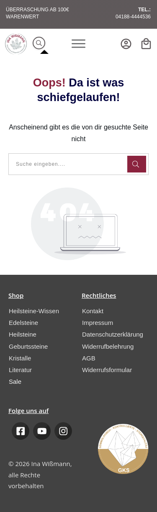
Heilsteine (22, 334)
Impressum (97, 322)
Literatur (20, 369)
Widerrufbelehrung (108, 346)
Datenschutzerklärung (112, 334)
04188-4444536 (133, 17)
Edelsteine (23, 322)
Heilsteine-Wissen (34, 310)
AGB (88, 358)
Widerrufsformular (107, 369)
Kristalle (20, 358)
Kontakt (92, 310)
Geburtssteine (28, 346)
